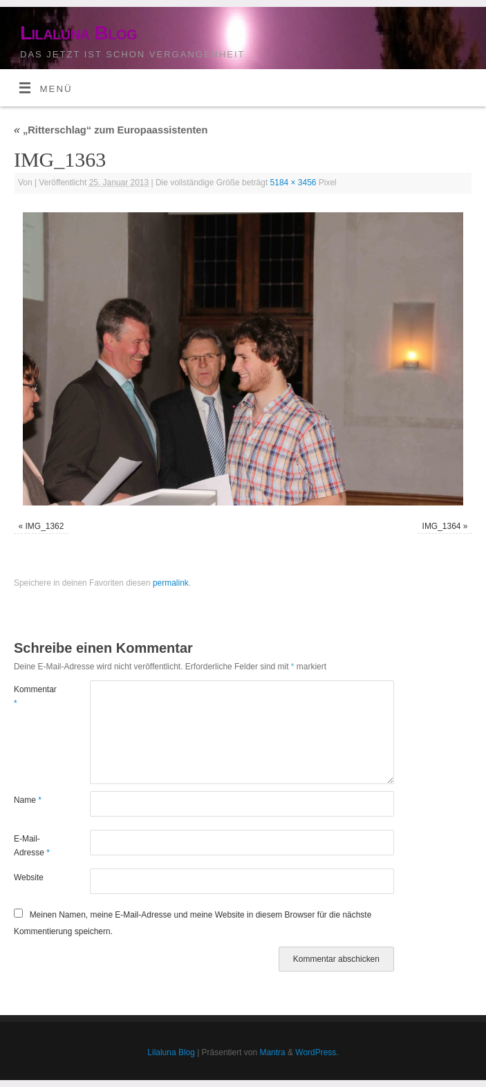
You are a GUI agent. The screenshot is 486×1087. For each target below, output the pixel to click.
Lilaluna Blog (78, 33)
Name (27, 800)
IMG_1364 (441, 526)
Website (29, 877)
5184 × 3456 (293, 182)
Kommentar (33, 696)
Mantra (272, 1052)
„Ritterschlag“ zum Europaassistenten (110, 130)
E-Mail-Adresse (32, 845)
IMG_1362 (45, 526)
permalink (171, 583)
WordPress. (316, 1052)
